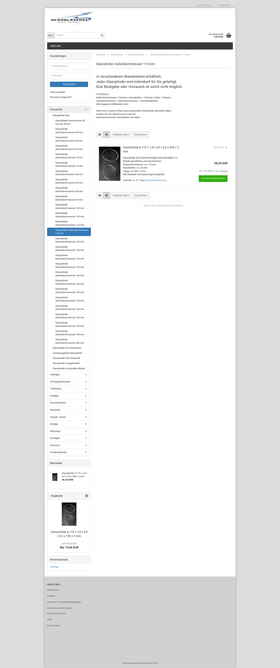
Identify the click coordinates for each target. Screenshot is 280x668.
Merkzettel (224, 5)
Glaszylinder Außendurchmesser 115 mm (71, 232)
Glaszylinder (56, 109)
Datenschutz (53, 625)
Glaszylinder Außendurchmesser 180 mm (69, 333)
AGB (49, 619)
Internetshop (128, 663)
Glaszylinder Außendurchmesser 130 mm (69, 257)
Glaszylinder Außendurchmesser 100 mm (69, 207)
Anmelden (69, 84)
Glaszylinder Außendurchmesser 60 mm (69, 139)
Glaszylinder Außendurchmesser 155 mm (69, 299)
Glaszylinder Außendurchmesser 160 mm (69, 308)
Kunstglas (55, 438)
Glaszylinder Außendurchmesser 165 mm (69, 316)
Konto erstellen (57, 92)
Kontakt (51, 596)
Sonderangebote (58, 452)
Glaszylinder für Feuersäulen (67, 348)
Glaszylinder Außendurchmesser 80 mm (69, 173)
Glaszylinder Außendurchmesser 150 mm (69, 291)
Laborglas (55, 374)
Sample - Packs (58, 417)
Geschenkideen (58, 403)
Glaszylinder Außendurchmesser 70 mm (69, 156)
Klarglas (54, 424)
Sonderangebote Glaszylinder (67, 353)
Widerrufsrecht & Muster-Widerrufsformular (60, 611)
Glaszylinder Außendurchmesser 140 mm (69, 274)
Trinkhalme (55, 388)
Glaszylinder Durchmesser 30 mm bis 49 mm (70, 122)
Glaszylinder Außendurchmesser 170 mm (69, 324)
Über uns (55, 46)
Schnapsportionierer (60, 381)
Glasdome (55, 410)
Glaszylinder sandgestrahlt (66, 363)
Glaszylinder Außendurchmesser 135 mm (69, 266)
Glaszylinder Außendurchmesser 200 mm (69, 341)
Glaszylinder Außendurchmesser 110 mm (69, 224)
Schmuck (55, 445)
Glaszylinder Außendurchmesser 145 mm (69, 282)
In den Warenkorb (213, 178)
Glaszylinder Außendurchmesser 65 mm (69, 148)
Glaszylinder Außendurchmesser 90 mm (69, 190)
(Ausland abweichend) (155, 180)
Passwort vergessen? (61, 97)
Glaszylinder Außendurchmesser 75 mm (69, 165)
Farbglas (54, 396)
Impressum (53, 590)
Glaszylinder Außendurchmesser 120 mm (69, 240)
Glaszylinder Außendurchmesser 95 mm (69, 198)
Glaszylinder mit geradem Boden (69, 368)
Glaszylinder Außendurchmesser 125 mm (69, 249)
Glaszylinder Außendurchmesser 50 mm (69, 131)
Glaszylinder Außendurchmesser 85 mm (69, 181)
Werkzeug (55, 431)
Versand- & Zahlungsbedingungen (64, 602)
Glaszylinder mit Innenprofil (66, 358)
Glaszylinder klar (61, 115)
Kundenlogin (205, 5)
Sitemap (54, 567)
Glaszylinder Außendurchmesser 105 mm (69, 215)
